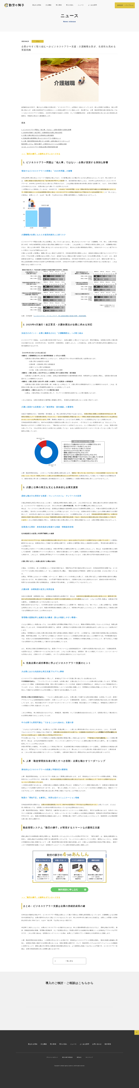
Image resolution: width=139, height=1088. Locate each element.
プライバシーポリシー (52, 1057)
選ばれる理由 (36, 5)
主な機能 (48, 5)
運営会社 (79, 1057)
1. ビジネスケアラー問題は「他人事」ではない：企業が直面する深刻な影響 (46, 136)
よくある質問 (92, 5)
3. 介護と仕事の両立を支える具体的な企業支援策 (37, 142)
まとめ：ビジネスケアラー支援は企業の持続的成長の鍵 (39, 153)
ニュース (81, 5)
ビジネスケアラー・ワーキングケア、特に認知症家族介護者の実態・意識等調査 (60, 322)
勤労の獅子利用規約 (67, 1057)
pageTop (136, 1032)
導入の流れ (69, 5)
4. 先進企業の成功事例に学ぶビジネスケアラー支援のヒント (41, 145)
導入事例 (59, 5)
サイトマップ (89, 1057)
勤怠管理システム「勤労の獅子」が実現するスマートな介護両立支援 (44, 150)
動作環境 (108, 1044)
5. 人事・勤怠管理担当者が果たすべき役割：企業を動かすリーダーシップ (45, 147)
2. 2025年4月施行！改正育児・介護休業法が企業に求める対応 (41, 139)
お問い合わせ (97, 1044)
